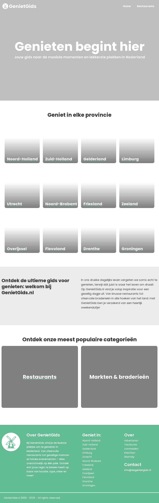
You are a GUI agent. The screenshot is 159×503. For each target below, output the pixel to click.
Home (127, 6)
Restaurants (145, 6)
